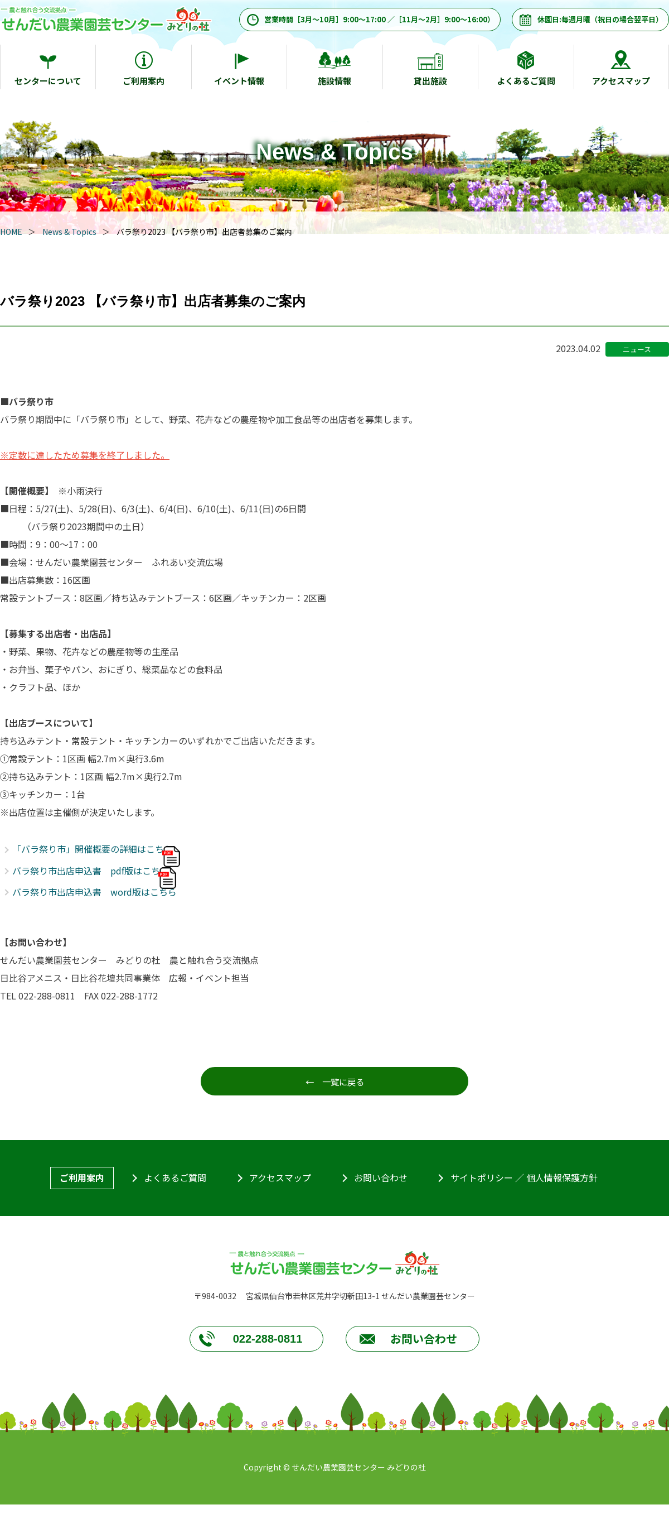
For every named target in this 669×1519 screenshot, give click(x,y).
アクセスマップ (621, 80)
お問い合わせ (381, 1178)
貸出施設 (430, 80)
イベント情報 (239, 80)
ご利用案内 (143, 80)
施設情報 (334, 80)
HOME (11, 231)
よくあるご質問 (526, 80)
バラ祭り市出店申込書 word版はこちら (94, 891)
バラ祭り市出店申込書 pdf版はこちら (90, 870)
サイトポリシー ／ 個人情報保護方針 (524, 1178)
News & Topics (69, 231)
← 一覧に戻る (334, 1081)
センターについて (47, 80)
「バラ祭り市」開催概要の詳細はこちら (92, 848)
